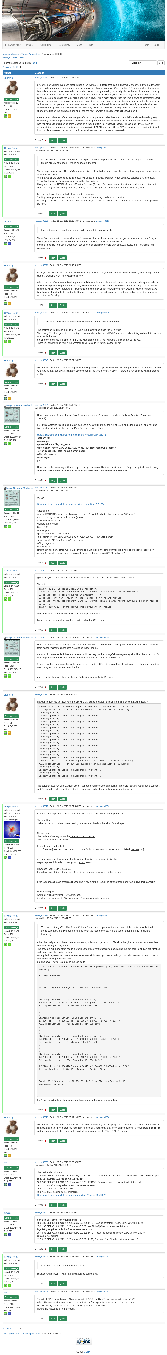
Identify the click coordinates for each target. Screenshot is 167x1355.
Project (30, 45)
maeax (7, 1162)
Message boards (10, 54)
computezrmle (11, 806)
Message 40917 (41, 77)
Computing (47, 45)
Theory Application (30, 54)
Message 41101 (41, 1212)
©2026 (83, 1351)
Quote (62, 140)
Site (92, 45)
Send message (11, 99)
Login (156, 45)
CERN (87, 1351)
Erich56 (7, 221)
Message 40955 (41, 570)
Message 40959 (41, 637)
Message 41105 (41, 1292)
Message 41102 (41, 1256)
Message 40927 (41, 312)
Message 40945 (41, 360)
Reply (52, 140)
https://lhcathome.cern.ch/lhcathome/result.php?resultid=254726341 (71, 504)
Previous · (7, 67)
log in (34, 63)
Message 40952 (41, 488)
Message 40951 (41, 405)
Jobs (80, 45)
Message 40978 (41, 915)
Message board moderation (14, 57)
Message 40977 (41, 806)
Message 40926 (41, 265)
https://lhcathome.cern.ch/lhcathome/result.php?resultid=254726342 (71, 434)
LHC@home (13, 45)
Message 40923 (41, 221)
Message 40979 (41, 1117)
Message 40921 (41, 148)
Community (65, 45)
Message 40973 (41, 694)
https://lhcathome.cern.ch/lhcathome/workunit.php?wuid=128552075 (71, 1195)
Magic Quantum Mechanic (19, 405)
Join (147, 45)
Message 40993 (41, 1162)
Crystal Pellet (10, 148)
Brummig (8, 78)
